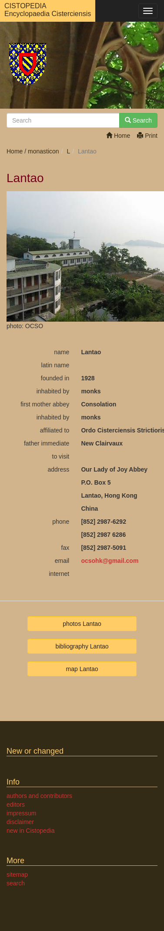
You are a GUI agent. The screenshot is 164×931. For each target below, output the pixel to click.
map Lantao (82, 668)
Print (147, 135)
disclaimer (20, 821)
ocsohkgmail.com (109, 560)
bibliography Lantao (81, 646)
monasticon (43, 151)
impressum (21, 813)
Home (118, 135)
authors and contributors (39, 795)
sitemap (17, 874)
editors (16, 804)
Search (138, 120)
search (16, 883)
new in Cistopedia (31, 830)
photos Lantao (82, 623)
